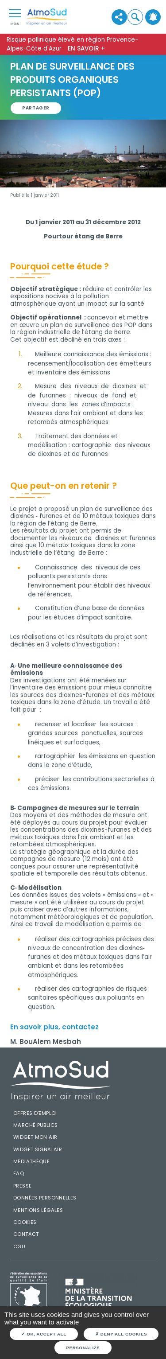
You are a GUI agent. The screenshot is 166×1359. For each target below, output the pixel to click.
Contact (26, 1234)
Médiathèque (31, 1161)
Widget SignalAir (37, 1149)
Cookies (25, 1222)
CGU (19, 1246)
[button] (135, 17)
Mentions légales (38, 1210)
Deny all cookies (121, 1334)
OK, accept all (43, 1334)
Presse (22, 1185)
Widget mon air (35, 1137)
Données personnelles (45, 1197)
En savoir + (86, 48)
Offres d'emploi (35, 1113)
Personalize (83, 1347)
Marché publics (35, 1125)
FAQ (18, 1173)
